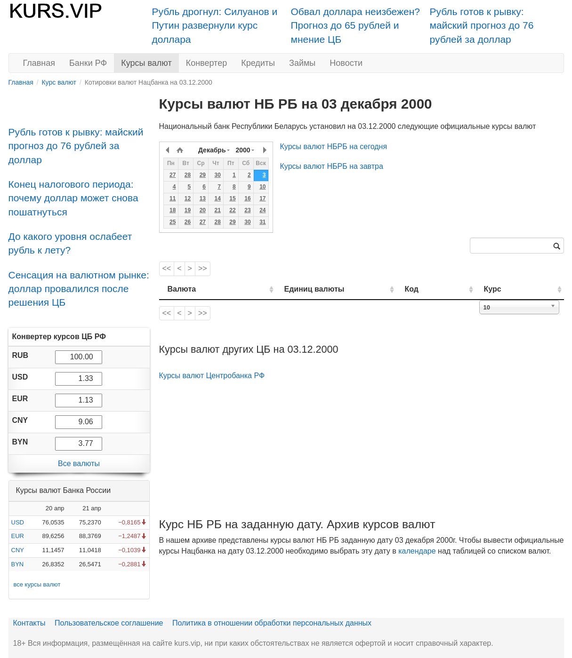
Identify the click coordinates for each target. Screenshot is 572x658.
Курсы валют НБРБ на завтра (331, 166)
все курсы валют (37, 584)
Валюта (182, 289)
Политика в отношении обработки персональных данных (271, 623)
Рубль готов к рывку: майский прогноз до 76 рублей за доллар (482, 25)
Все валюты (79, 464)
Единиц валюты (296, 289)
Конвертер (206, 63)
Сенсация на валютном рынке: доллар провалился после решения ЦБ (78, 289)
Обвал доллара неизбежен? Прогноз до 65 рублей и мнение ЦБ (355, 25)
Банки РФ (88, 63)
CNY (17, 550)
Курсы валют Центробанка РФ (212, 376)
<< (166, 268)
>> (202, 268)
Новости (346, 63)
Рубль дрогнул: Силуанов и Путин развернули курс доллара (215, 25)
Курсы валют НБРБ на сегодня (333, 147)
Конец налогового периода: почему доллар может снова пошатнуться (73, 198)
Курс (507, 289)
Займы (302, 63)
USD (17, 522)
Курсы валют (146, 63)
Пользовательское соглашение (109, 623)
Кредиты (258, 63)
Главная (39, 63)
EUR (17, 535)
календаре (416, 551)
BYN (17, 564)
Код (438, 289)
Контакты (29, 623)
